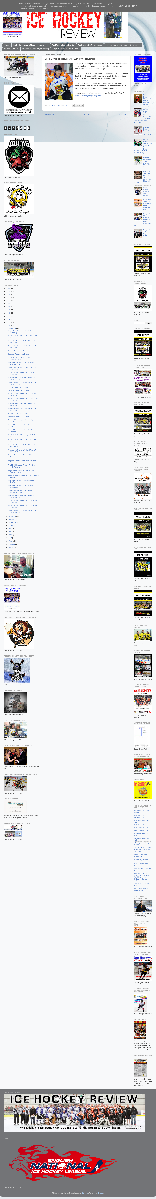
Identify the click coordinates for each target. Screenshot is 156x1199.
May (10, 535)
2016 (9, 319)
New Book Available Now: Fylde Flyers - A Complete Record (147, 204)
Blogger (100, 1193)
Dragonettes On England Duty (147, 233)
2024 (9, 294)
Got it (134, 6)
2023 (9, 297)
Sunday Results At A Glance (18, 351)
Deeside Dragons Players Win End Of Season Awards (147, 99)
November (12, 516)
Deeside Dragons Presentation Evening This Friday (147, 131)
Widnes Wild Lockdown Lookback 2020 (142, 860)
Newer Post (50, 114)
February (12, 544)
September (13, 522)
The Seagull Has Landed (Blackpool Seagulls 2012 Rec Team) (143, 849)
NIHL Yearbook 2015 (141, 828)
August (11, 525)
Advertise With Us (11, 49)
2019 (9, 310)
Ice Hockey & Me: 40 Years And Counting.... (123, 45)
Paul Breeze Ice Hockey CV (63, 45)
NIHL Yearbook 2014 (141, 825)
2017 (9, 316)
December (12, 328)
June (10, 532)
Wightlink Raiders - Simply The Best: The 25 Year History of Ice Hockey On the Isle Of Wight (142, 877)
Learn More (124, 6)
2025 (9, 291)
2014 (9, 325)
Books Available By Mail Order (90, 45)
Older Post (123, 114)
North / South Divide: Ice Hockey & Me (142, 889)
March (11, 541)
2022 (9, 300)
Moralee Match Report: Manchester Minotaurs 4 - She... (20, 491)
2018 (9, 313)
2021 (9, 304)
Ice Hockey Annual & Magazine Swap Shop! (30, 45)
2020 (9, 307)
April (10, 538)
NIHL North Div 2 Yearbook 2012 (140, 816)
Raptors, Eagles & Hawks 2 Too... (66, 49)
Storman (85, 1193)
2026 (9, 288)
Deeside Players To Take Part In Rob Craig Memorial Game (147, 162)
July (10, 528)
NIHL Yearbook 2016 (141, 830)
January (12, 547)
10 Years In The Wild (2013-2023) (35, 49)
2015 (9, 322)
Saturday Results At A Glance (18, 354)
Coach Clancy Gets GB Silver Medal (146, 191)
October (12, 519)
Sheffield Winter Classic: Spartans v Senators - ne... (20, 358)
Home (7, 45)
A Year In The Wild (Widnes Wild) (140, 855)
